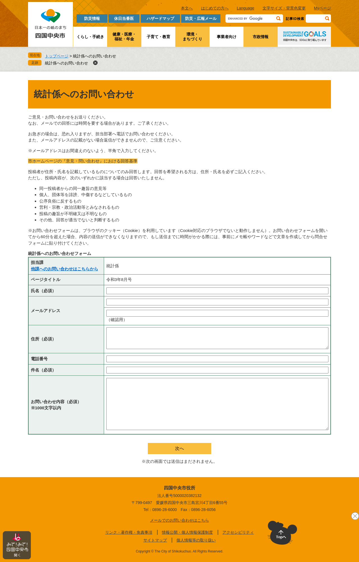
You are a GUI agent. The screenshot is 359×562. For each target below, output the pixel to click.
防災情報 (92, 18)
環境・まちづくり (192, 36)
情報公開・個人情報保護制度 (187, 532)
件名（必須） (43, 370)
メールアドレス (45, 310)
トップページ (56, 56)
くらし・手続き (90, 36)
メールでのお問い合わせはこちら (179, 520)
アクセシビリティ (238, 532)
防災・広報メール (201, 18)
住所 (43, 338)
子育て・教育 (158, 36)
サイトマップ (155, 540)
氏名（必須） (43, 290)
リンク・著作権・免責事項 (128, 532)
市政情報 (260, 36)
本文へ (187, 8)
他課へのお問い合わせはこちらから (64, 268)
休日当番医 (124, 18)
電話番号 (39, 358)
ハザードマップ (160, 18)
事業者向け (226, 36)
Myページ (322, 8)
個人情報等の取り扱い (196, 540)
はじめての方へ (215, 8)
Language (245, 8)
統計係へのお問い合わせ (66, 63)
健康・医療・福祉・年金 (124, 36)
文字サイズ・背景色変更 (284, 8)
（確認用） (116, 319)
